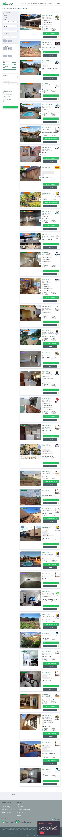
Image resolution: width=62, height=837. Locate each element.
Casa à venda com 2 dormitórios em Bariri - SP (47, 169)
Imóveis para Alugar (5, 806)
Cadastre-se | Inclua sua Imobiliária (23, 809)
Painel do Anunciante (48, 0)
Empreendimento (8, 94)
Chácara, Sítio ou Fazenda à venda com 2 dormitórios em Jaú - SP (48, 555)
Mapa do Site (19, 815)
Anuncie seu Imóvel (20, 807)
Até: (11, 34)
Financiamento (7, 96)
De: (3, 34)
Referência (5, 75)
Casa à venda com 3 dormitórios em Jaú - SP (47, 150)
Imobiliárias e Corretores (6, 812)
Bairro (4, 28)
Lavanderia (7, 101)
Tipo (4, 19)
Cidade (5, 24)
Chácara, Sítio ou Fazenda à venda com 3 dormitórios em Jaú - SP (48, 333)
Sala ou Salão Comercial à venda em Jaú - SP (47, 529)
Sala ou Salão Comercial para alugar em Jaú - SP (48, 237)
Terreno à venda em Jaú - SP (48, 44)
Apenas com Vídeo (8, 93)
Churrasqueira (7, 99)
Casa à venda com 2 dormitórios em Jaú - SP (47, 86)
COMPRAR (6, 14)
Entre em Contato (5, 813)
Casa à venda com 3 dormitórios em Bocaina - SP (48, 18)
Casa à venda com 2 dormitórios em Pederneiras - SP (48, 309)
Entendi (41, 833)
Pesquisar (10, 107)
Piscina (6, 97)
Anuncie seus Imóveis (56, 0)
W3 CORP (36, 835)
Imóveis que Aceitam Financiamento (8, 810)
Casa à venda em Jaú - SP (47, 674)
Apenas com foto (8, 91)
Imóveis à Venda (5, 804)
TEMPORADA (6, 17)
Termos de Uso (20, 812)
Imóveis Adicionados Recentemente (8, 809)
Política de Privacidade (21, 813)
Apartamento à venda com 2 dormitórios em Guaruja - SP (48, 594)
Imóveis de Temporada (6, 807)
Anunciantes (6, 81)
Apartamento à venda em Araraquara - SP (47, 447)
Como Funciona (19, 810)
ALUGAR (5, 15)
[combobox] (10, 21)
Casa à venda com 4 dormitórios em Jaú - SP (47, 63)
